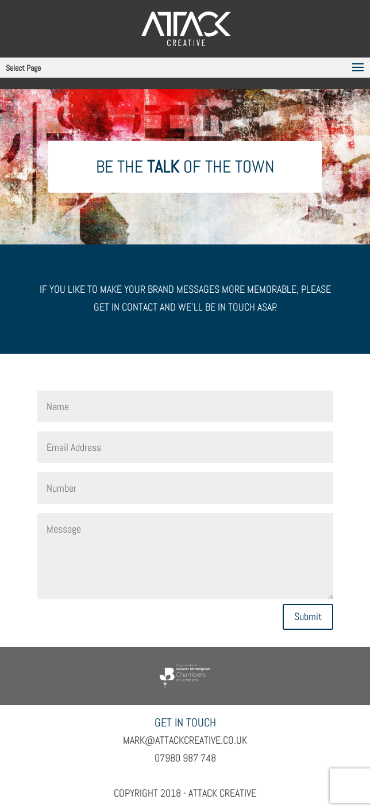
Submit (308, 616)
